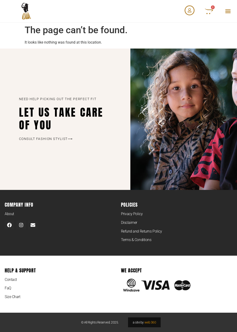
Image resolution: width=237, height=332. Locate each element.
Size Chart (12, 297)
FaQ (8, 288)
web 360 (150, 322)
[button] (227, 11)
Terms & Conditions (136, 240)
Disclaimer (129, 222)
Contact (11, 279)
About (9, 214)
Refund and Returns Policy (141, 231)
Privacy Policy (132, 214)
